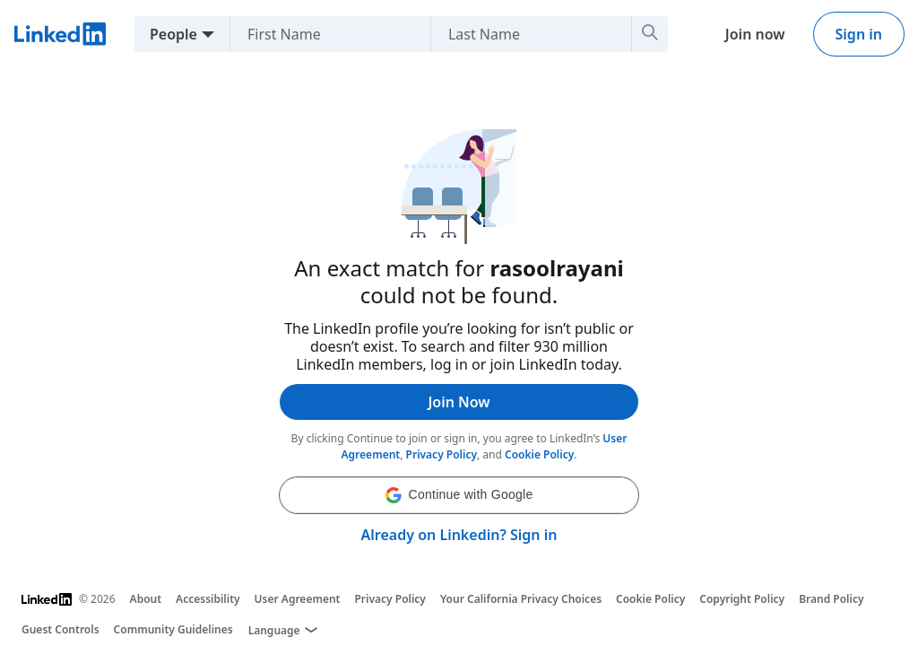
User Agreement (298, 599)
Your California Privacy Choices (521, 599)
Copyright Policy (741, 599)
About (146, 599)
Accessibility (208, 599)
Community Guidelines (173, 629)
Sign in (859, 34)
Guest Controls (61, 629)
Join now (755, 34)
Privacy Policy (441, 454)
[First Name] (350, 34)
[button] (459, 495)
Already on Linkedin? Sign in (459, 535)
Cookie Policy (539, 454)
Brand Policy (831, 599)
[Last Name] (551, 34)
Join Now (458, 402)
